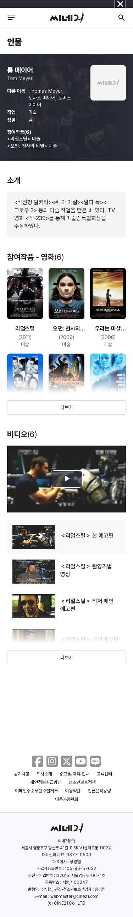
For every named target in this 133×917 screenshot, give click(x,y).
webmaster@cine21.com (74, 896)
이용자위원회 (66, 799)
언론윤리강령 (99, 790)
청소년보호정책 (82, 782)
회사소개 (44, 773)
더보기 (66, 407)
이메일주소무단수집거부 (36, 790)
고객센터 (104, 773)
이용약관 (73, 790)
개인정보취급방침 (45, 782)
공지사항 (21, 773)
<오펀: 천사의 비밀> (27, 146)
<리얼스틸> (19, 139)
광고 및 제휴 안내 (74, 773)
